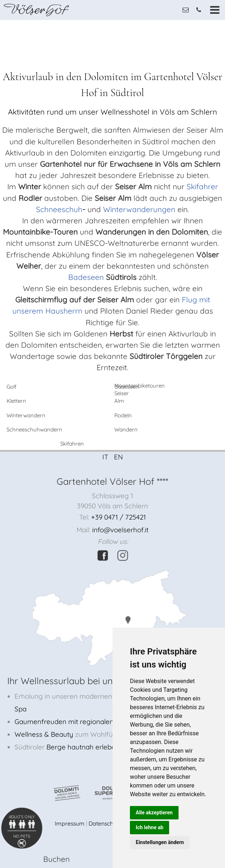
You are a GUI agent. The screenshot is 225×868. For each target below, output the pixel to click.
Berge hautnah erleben (82, 747)
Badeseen (86, 277)
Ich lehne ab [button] (149, 827)
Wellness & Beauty (44, 734)
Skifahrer (202, 186)
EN (118, 456)
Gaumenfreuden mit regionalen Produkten (81, 721)
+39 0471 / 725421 (118, 517)
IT (105, 456)
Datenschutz (105, 823)
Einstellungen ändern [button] (160, 842)
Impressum (70, 823)
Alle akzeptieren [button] (154, 812)
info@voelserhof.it (120, 529)
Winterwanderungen (138, 209)
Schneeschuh (59, 209)
